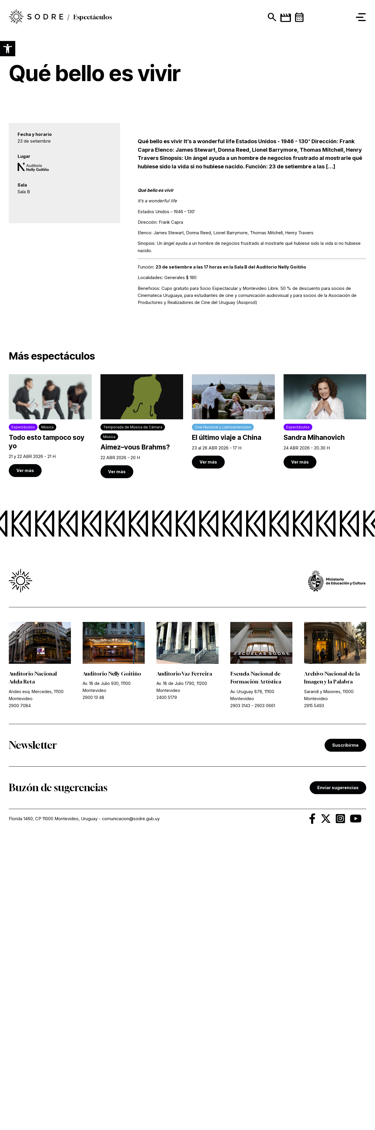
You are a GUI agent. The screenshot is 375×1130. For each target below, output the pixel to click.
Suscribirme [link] (345, 1033)
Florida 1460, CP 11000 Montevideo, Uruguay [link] (53, 1107)
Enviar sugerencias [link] (338, 1075)
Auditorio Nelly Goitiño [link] (112, 962)
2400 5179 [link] (166, 985)
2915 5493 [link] (314, 993)
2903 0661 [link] (265, 993)
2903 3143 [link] (240, 993)
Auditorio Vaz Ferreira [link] (184, 962)
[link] (50, 714)
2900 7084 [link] (20, 993)
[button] (7, 48)
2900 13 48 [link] (93, 985)
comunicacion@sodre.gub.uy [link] (131, 1107)
